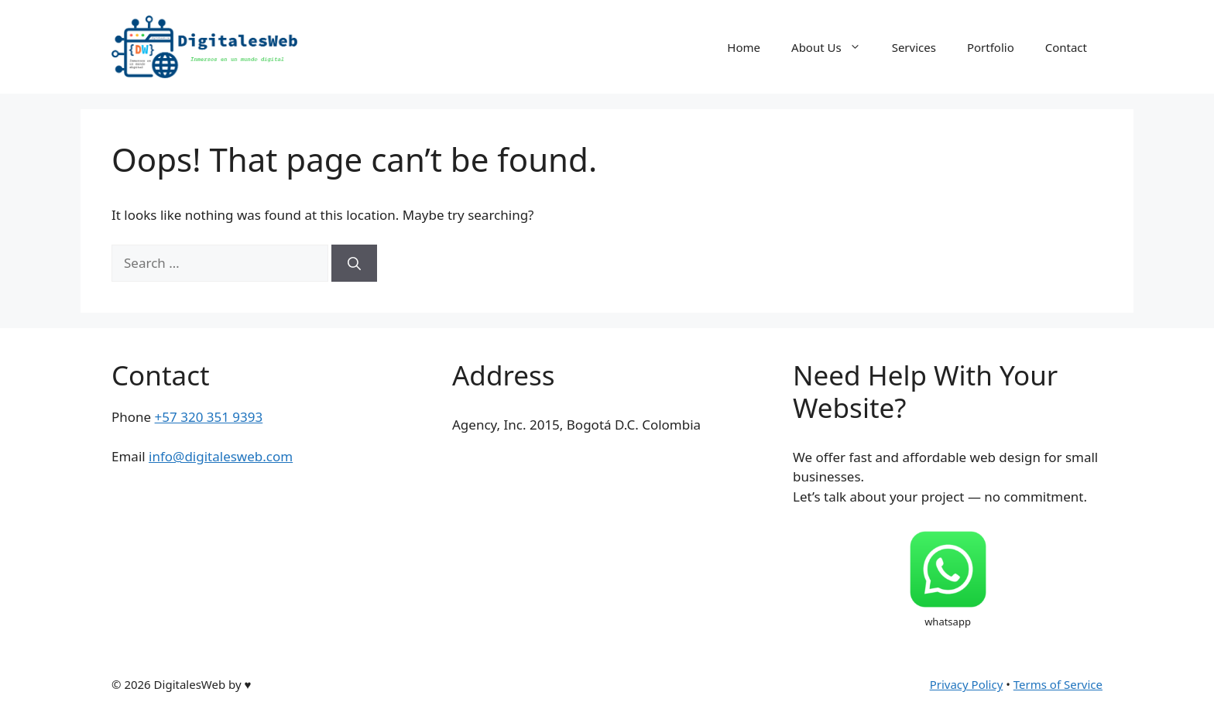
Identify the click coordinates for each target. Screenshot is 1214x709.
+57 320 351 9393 (209, 417)
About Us (833, 47)
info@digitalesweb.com (221, 456)
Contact (1066, 47)
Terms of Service (1058, 684)
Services (914, 47)
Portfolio (990, 47)
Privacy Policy (966, 684)
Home (743, 47)
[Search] (354, 263)
